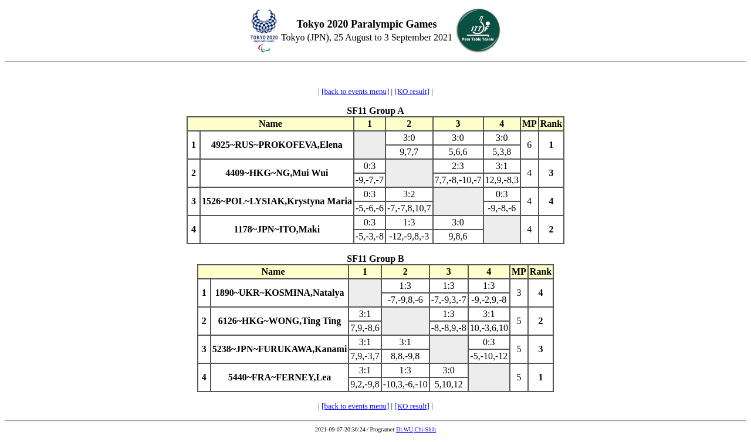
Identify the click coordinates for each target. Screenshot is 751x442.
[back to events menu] (355, 91)
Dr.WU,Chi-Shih (416, 429)
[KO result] (411, 91)
